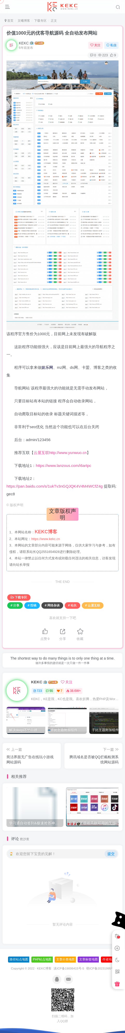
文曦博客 (24, 20)
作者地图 (108, 959)
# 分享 (15, 605)
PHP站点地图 (42, 959)
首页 (9, 20)
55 (49, 691)
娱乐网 (47, 367)
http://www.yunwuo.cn (68, 452)
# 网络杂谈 (52, 605)
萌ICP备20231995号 (100, 968)
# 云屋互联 (92, 605)
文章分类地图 (65, 959)
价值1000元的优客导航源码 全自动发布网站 (51, 33)
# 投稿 (32, 605)
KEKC (24, 43)
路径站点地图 (19, 959)
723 (37, 691)
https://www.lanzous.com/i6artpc (63, 465)
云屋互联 (41, 452)
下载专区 (40, 20)
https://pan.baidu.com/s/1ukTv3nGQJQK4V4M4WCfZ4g (54, 486)
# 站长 (72, 605)
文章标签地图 (88, 959)
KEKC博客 (44, 968)
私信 (111, 45)
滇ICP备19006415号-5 (69, 968)
